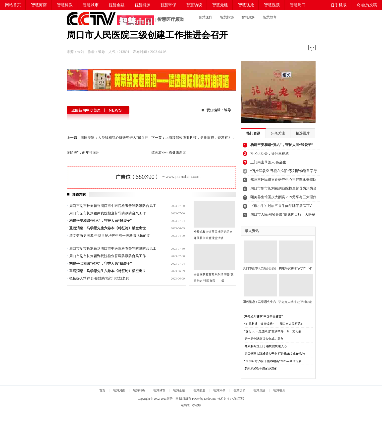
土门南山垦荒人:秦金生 (268, 162)
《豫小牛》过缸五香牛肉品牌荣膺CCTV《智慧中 (281, 207)
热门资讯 (253, 133)
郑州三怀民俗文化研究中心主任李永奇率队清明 (283, 181)
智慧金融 (116, 5)
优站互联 (238, 398)
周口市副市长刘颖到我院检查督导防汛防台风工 (283, 190)
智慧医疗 (206, 17)
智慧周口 (298, 5)
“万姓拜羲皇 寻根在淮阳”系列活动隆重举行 (283, 171)
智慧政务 (248, 17)
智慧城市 (91, 5)
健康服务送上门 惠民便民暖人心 (265, 346)
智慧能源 (142, 5)
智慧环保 (168, 5)
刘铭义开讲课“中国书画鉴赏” (263, 316)
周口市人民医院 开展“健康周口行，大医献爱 (283, 216)
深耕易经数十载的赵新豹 (260, 368)
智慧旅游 (227, 17)
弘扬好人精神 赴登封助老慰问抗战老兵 (99, 278)
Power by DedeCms (204, 398)
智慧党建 (220, 5)
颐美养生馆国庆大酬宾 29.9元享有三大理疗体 (283, 198)
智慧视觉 (246, 5)
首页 (102, 390)
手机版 (339, 5)
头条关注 (278, 133)
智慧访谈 (194, 5)
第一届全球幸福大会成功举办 (263, 338)
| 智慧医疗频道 (125, 20)
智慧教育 (270, 17)
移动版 (196, 405)
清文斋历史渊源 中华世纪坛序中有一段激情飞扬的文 (109, 236)
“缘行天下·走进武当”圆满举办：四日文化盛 (273, 331)
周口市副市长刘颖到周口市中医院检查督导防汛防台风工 (112, 206)
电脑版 (185, 405)
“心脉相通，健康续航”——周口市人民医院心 (274, 324)
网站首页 (13, 5)
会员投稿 (367, 5)
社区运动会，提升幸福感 (269, 153)
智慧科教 (65, 5)
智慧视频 (272, 5)
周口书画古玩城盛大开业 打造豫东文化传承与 (274, 353)
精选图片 (303, 133)
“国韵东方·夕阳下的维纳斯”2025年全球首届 (273, 361)
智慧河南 (39, 5)
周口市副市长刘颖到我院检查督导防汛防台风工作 (107, 213)
